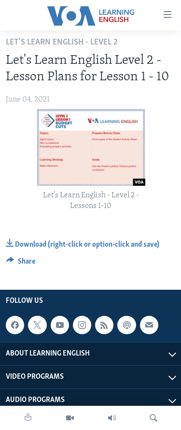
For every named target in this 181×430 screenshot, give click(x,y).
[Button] (20, 263)
